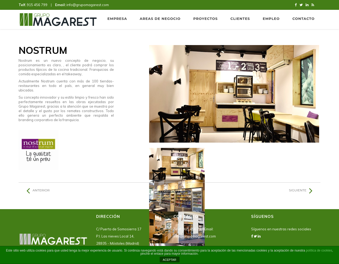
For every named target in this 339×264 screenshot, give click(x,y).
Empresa (117, 18)
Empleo (271, 18)
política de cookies (319, 250)
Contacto (303, 18)
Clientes (240, 18)
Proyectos (205, 18)
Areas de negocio (160, 18)
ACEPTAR (169, 259)
